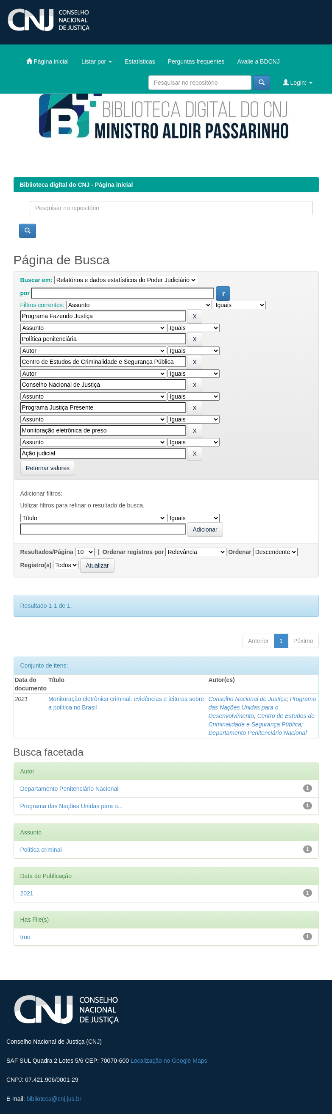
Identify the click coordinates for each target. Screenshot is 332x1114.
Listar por (96, 61)
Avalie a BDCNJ (258, 61)
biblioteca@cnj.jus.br (53, 1098)
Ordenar (239, 552)
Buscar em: (36, 280)
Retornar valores (48, 468)
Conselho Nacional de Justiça (247, 699)
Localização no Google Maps (169, 1060)
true (25, 937)
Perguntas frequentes (196, 61)
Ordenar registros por (133, 552)
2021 (26, 893)
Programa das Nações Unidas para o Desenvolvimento (262, 707)
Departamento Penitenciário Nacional (257, 732)
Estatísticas (140, 61)
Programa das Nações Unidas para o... (71, 806)
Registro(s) (36, 565)
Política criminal (41, 849)
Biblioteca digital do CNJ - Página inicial (76, 184)
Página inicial (47, 61)
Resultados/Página (46, 552)
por (25, 293)
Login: (297, 82)
